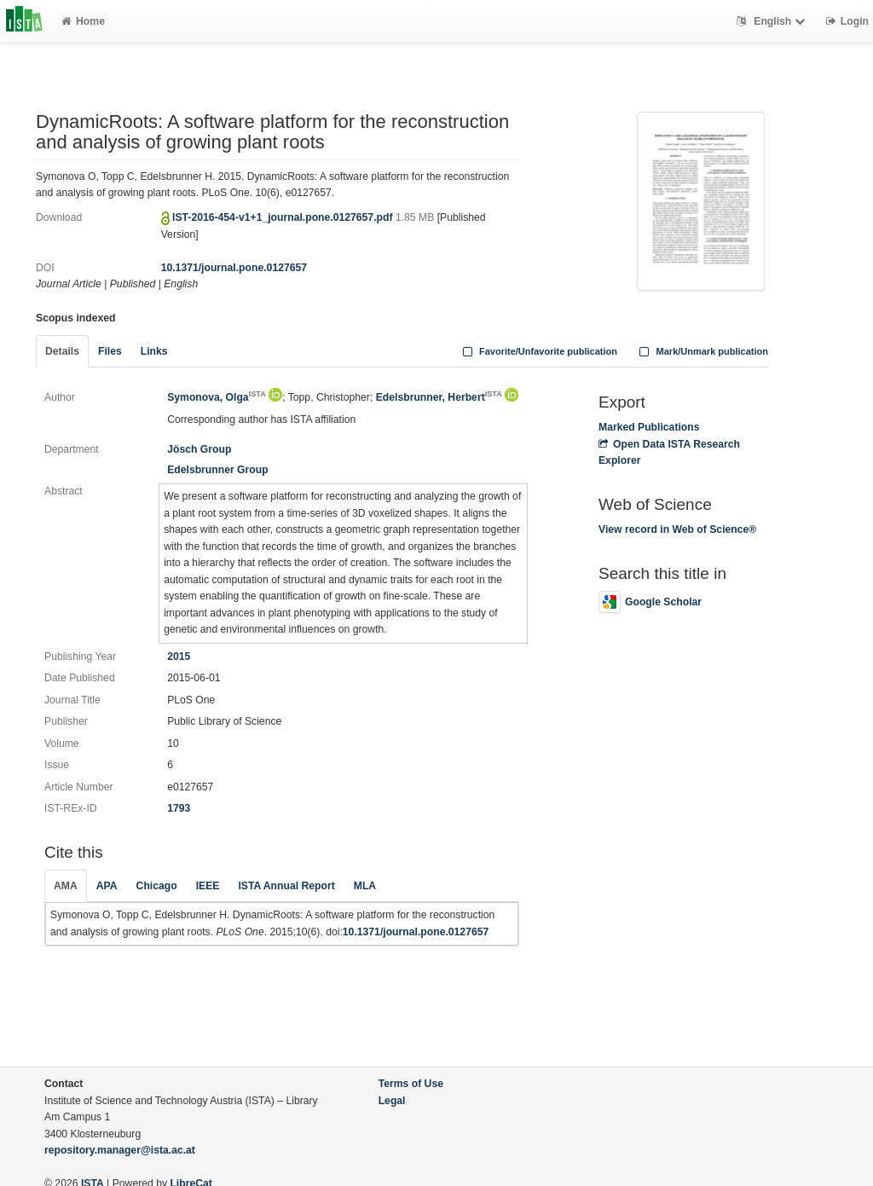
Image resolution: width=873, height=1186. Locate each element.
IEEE (208, 886)
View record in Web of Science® (677, 529)
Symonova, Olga (216, 397)
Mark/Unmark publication (702, 351)
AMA (66, 886)
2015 (178, 656)
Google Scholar (650, 602)
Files (110, 351)
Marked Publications (649, 427)
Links (154, 351)
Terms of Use (411, 1084)
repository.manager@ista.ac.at (119, 1150)
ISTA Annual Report (286, 886)
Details (62, 351)
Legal (392, 1101)
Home (83, 21)
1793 (178, 808)
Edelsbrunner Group (218, 470)
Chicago (156, 886)
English (773, 21)
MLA (365, 886)
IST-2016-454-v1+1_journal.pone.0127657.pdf (284, 217)
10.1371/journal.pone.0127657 (234, 268)
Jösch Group (199, 449)
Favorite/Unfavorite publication (538, 351)
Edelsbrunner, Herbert (439, 397)
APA (107, 886)
